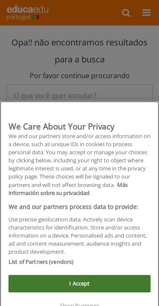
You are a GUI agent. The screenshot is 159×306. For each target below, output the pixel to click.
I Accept (79, 287)
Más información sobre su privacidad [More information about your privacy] (68, 193)
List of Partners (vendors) (40, 266)
